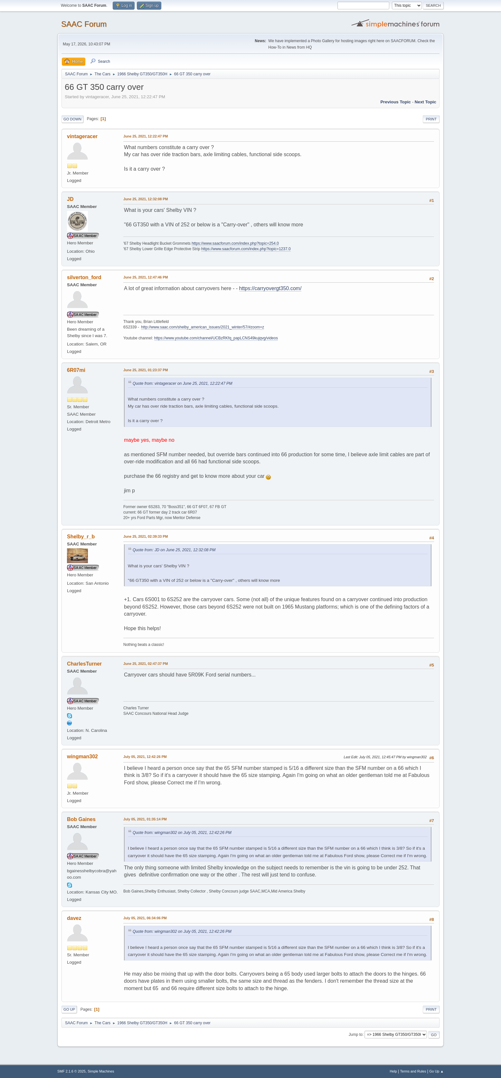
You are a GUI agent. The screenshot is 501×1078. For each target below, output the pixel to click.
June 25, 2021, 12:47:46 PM (145, 277)
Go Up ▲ (436, 1071)
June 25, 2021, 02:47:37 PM (145, 664)
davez (74, 918)
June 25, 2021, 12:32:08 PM (145, 199)
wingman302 (82, 756)
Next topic (425, 101)
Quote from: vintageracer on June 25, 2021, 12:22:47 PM (182, 383)
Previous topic (395, 101)
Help (393, 1071)
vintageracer (82, 136)
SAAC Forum (84, 24)
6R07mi (76, 370)
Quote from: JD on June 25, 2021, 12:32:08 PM (174, 550)
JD (70, 199)
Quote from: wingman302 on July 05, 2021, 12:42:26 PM (182, 832)
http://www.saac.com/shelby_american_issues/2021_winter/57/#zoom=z (202, 327)
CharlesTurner (84, 664)
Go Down (72, 119)
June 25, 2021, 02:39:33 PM (145, 536)
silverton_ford (84, 277)
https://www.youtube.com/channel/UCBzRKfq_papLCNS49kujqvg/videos (216, 338)
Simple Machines (101, 1071)
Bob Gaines (81, 819)
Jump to (356, 1034)
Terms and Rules (413, 1071)
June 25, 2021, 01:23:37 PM (145, 370)
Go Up (69, 1009)
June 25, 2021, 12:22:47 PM (145, 136)
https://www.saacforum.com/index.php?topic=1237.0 (245, 249)
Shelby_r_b (81, 536)
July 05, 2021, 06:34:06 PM (145, 918)
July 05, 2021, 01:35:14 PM (145, 819)
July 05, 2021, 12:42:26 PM (145, 757)
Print (431, 119)
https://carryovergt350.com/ (270, 288)
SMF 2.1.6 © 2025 (71, 1071)
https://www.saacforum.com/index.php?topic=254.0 (235, 243)
